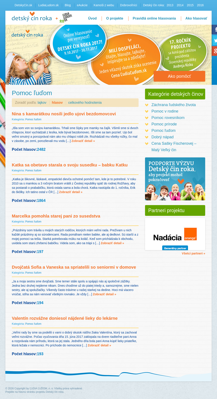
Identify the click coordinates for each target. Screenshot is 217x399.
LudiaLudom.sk (48, 5)
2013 (170, 5)
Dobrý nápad (162, 137)
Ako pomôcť (179, 76)
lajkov (42, 102)
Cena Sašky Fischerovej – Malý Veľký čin (173, 146)
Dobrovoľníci (128, 5)
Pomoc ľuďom (33, 119)
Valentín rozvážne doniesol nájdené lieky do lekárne (65, 318)
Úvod (92, 18)
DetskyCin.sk (23, 5)
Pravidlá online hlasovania (154, 18)
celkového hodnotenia (85, 102)
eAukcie (82, 5)
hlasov (57, 102)
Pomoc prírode (164, 124)
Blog (68, 5)
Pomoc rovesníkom (168, 118)
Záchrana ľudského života (173, 105)
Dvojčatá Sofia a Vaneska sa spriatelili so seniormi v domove (74, 267)
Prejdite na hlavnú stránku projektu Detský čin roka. (34, 391)
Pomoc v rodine (164, 111)
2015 (190, 5)
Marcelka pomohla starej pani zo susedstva (56, 216)
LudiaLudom (65, 17)
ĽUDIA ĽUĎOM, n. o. (41, 388)
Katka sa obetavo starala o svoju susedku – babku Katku (70, 165)
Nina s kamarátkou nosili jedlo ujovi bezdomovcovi (64, 113)
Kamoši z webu (104, 5)
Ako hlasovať (196, 18)
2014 (180, 5)
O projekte (114, 18)
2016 (200, 5)
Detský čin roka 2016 (32, 16)
